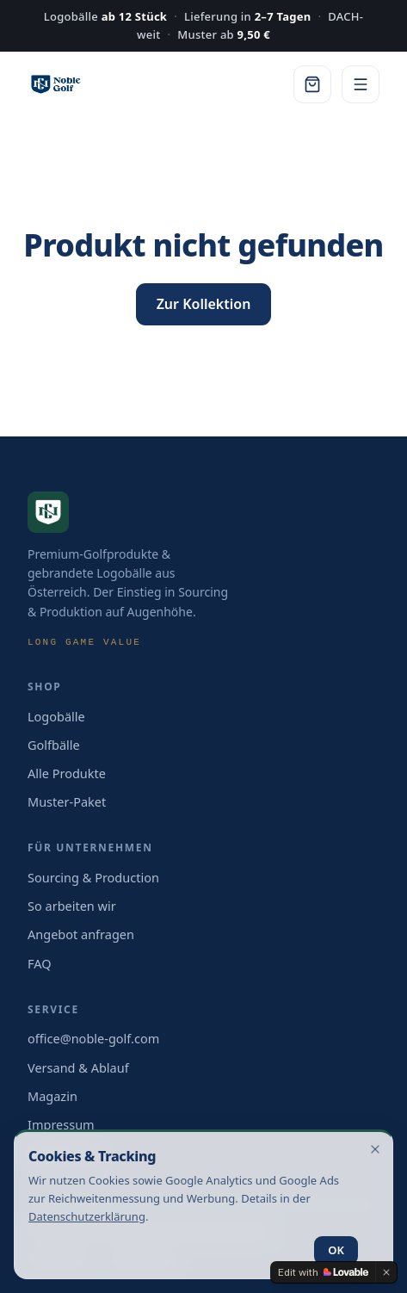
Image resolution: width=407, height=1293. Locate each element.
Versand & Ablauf (78, 1067)
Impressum (61, 1124)
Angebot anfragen (81, 934)
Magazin (52, 1095)
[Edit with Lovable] (323, 1272)
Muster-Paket (67, 801)
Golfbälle (54, 744)
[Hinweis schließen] (375, 1149)
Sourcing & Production (93, 877)
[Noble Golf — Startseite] (56, 84)
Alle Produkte (67, 773)
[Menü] (360, 84)
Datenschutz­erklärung (86, 1216)
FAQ (40, 963)
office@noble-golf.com (93, 1038)
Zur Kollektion (204, 303)
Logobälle (56, 716)
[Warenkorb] (312, 84)
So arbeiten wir (72, 905)
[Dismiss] (386, 1272)
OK (336, 1250)
